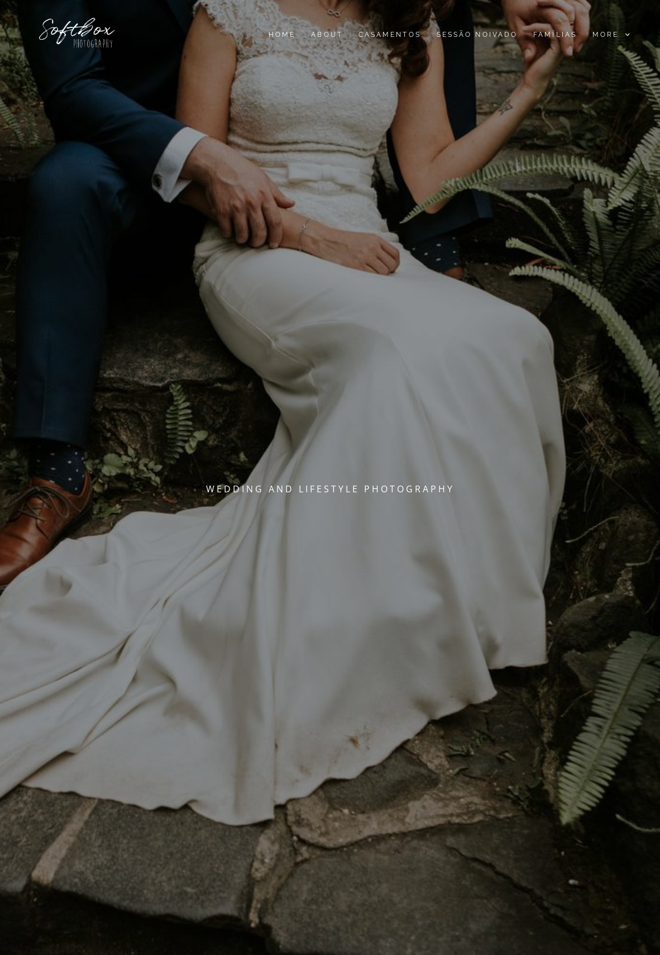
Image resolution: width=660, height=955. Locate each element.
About (326, 35)
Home (282, 35)
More (610, 35)
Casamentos (389, 35)
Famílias (554, 35)
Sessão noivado (477, 35)
